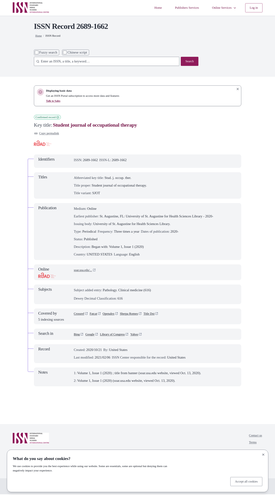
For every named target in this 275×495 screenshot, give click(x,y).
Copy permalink (48, 134)
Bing (77, 335)
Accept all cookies (245, 481)
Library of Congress (116, 335)
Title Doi (155, 315)
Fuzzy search (48, 52)
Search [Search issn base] (189, 62)
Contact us (254, 436)
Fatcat (95, 315)
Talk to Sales (53, 100)
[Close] (263, 454)
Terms (251, 444)
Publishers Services (182, 8)
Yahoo (139, 335)
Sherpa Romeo (133, 315)
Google (91, 335)
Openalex (111, 315)
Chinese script (77, 52)
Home (151, 8)
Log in (253, 8)
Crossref (79, 315)
